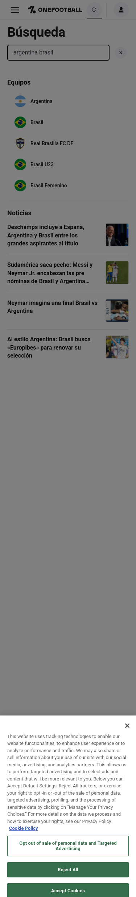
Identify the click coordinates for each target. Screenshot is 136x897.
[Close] (127, 730)
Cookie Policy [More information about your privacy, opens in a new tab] (23, 833)
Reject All (68, 874)
